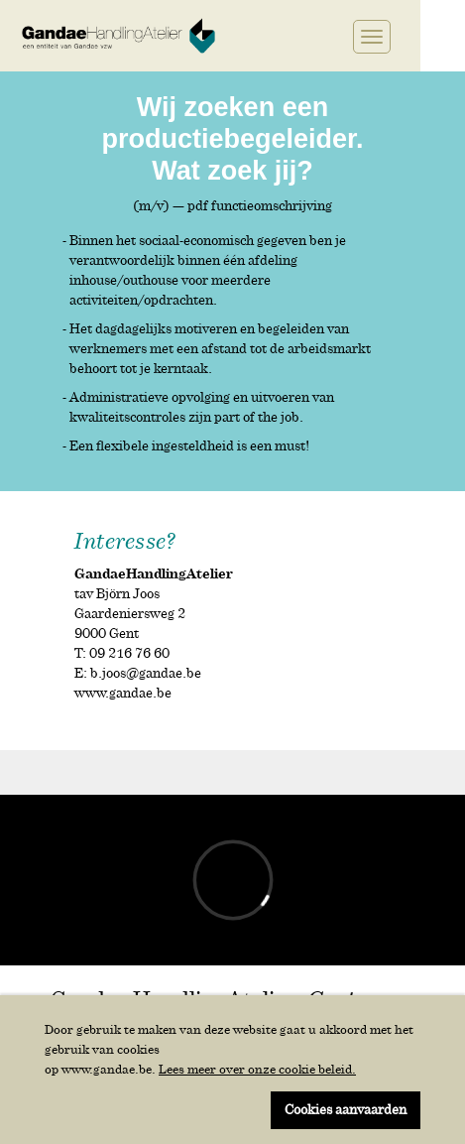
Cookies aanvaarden (346, 1109)
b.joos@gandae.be (145, 673)
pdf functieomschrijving (259, 205)
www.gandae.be (123, 693)
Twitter (288, 35)
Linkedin (310, 35)
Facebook (270, 35)
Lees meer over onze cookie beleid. (257, 1070)
